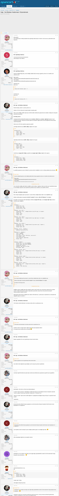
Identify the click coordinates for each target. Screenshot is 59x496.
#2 (57, 52)
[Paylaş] (56, 35)
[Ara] (56, 6)
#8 (57, 298)
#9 (57, 317)
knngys (6, 393)
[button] (18, 6)
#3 (57, 69)
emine (6, 377)
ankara (11, 384)
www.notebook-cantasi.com (8, 84)
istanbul (11, 66)
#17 (57, 451)
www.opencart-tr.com (9, 119)
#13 (57, 387)
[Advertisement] (29, 23)
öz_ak (7, 41)
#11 (57, 353)
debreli (6, 472)
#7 (57, 271)
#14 (57, 402)
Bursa (11, 118)
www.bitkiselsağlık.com (8, 180)
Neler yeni (15, 6)
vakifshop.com (10, 478)
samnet (6, 59)
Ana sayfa (4, 6)
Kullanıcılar (22, 6)
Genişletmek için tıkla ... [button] (36, 184)
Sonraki (5, 32)
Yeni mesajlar (3, 8)
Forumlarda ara (9, 8)
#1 (57, 35)
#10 (57, 334)
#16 (57, 435)
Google (6, 457)
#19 (57, 485)
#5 (57, 165)
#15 (57, 420)
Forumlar (9, 6)
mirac (7, 75)
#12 (57, 370)
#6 (57, 190)
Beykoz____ (10, 82)
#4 (57, 103)
